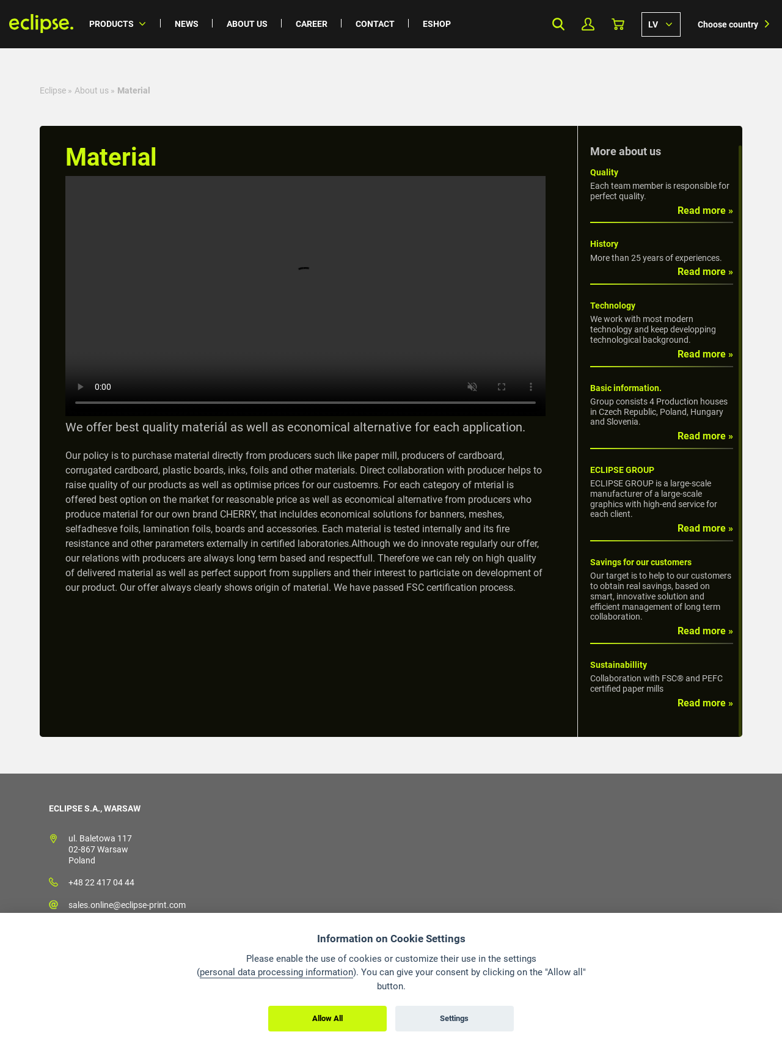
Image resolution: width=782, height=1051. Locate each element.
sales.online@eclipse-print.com (127, 905)
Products (111, 24)
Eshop (437, 24)
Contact (375, 24)
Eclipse (53, 90)
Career (311, 24)
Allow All (327, 1018)
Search (558, 24)
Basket (618, 24)
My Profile (588, 24)
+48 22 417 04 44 (101, 882)
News (187, 24)
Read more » (705, 210)
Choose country (728, 24)
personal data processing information (276, 972)
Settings (454, 1018)
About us (247, 24)
